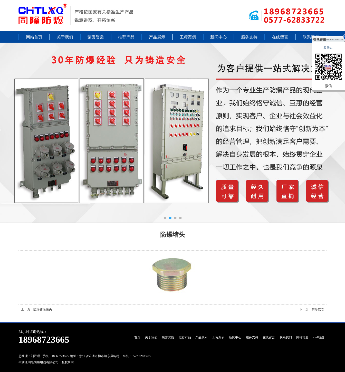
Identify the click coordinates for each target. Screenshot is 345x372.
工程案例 (188, 37)
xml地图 (318, 337)
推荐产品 (126, 37)
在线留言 (280, 37)
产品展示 (157, 37)
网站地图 (302, 337)
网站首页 (34, 37)
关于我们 (65, 37)
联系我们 (311, 37)
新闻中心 (218, 37)
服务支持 (249, 37)
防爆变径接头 (42, 309)
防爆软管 (318, 309)
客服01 (328, 48)
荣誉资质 (96, 37)
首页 (137, 337)
